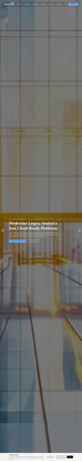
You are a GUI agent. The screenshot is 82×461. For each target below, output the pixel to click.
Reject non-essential (61, 456)
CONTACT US (73, 4)
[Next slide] (79, 230)
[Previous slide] (2, 230)
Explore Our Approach (33, 240)
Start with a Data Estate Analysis (17, 240)
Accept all (70, 456)
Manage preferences (50, 456)
